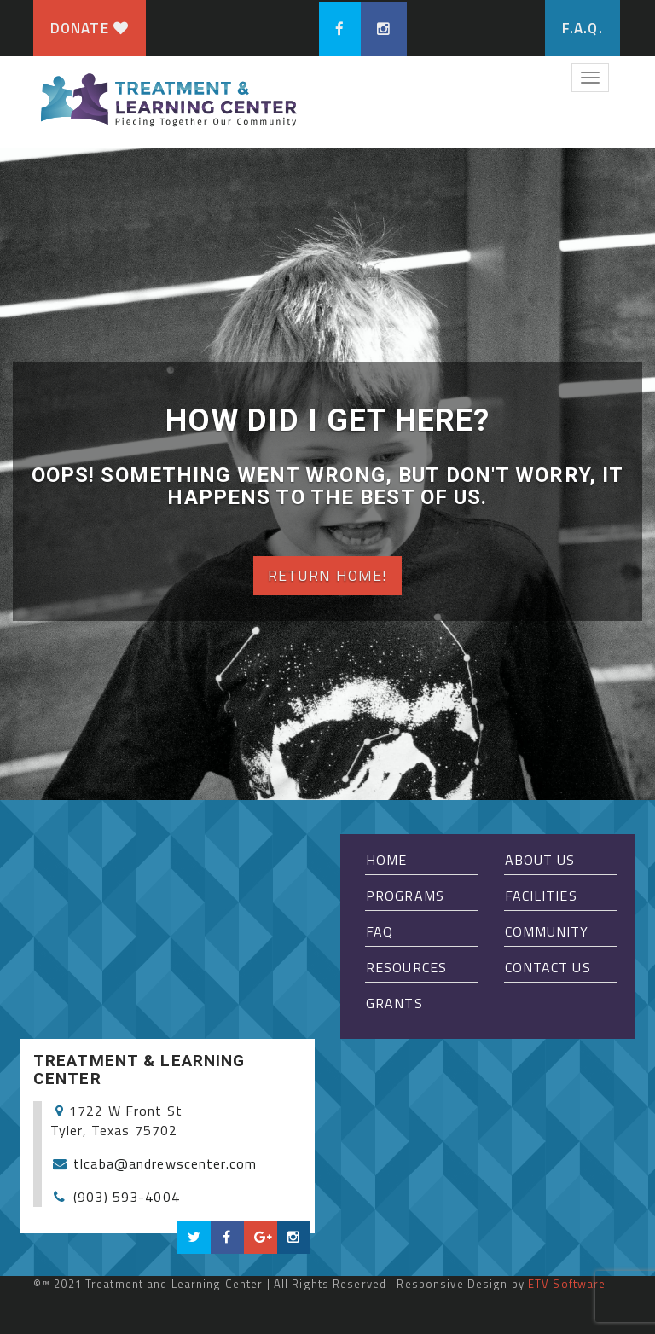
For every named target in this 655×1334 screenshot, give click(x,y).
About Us (540, 860)
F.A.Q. (582, 28)
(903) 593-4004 (126, 1196)
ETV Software (567, 1283)
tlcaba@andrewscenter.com (165, 1163)
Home (386, 860)
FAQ (379, 931)
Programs (405, 895)
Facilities (541, 895)
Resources (406, 967)
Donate (89, 28)
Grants (394, 1003)
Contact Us (548, 967)
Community (547, 931)
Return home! (327, 575)
